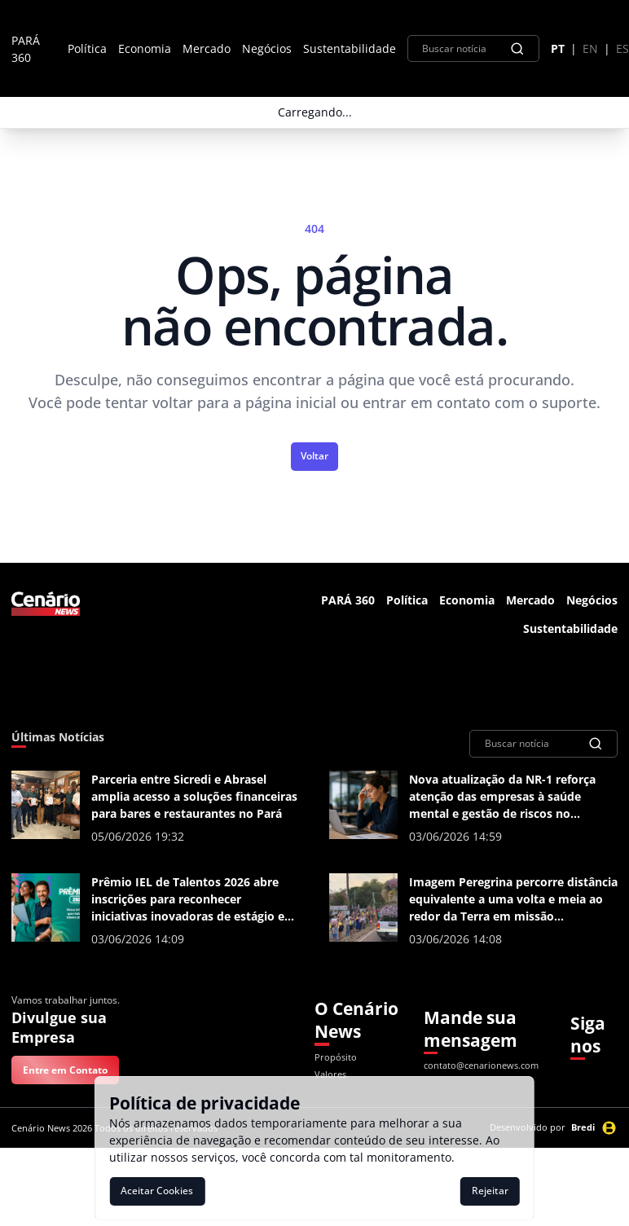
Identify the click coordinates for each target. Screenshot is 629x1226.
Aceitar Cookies (157, 1190)
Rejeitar (490, 1190)
